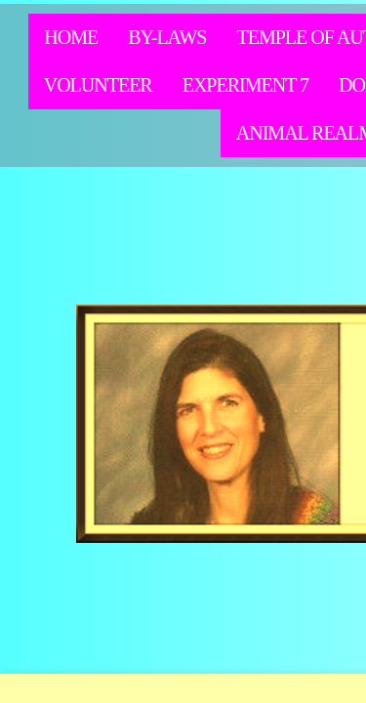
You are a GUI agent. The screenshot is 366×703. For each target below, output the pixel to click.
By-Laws (167, 37)
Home (71, 37)
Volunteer (98, 85)
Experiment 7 (245, 85)
